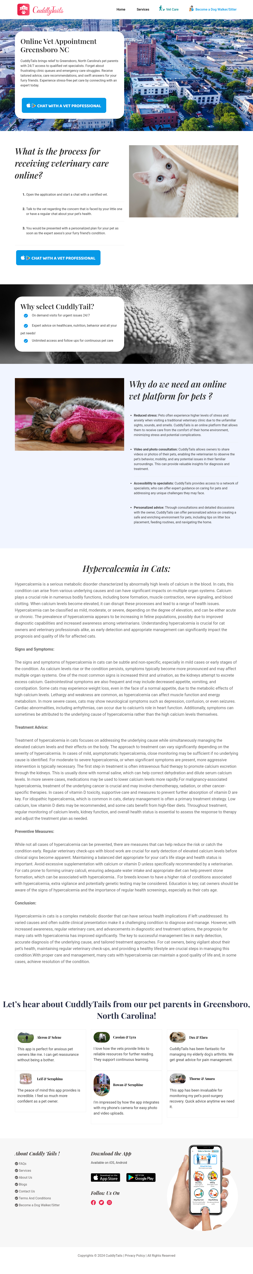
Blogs (21, 1184)
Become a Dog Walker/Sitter (216, 9)
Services (143, 9)
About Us (23, 1177)
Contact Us (25, 1191)
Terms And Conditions (33, 1198)
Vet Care (172, 9)
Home (121, 9)
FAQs (21, 1164)
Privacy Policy (135, 1256)
